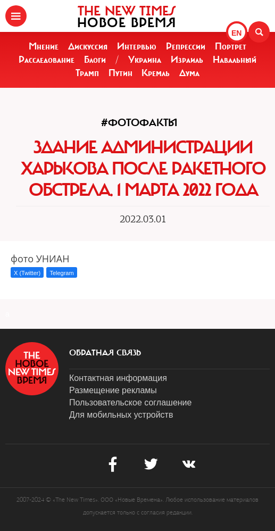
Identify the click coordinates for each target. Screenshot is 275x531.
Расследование (46, 59)
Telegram (61, 273)
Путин (120, 73)
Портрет (230, 46)
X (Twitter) (27, 273)
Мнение (44, 46)
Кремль (155, 73)
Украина (144, 59)
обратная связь (105, 352)
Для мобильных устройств (121, 414)
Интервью (136, 46)
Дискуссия (87, 46)
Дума (189, 73)
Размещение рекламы (113, 390)
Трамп (87, 73)
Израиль (187, 59)
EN (236, 33)
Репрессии (185, 46)
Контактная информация (118, 378)
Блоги (95, 59)
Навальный (234, 59)
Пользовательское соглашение (130, 402)
